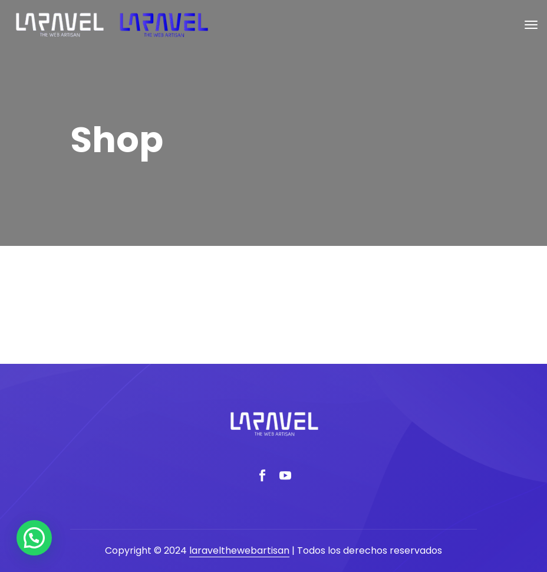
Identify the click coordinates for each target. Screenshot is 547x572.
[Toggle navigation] (531, 25)
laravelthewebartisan (239, 550)
